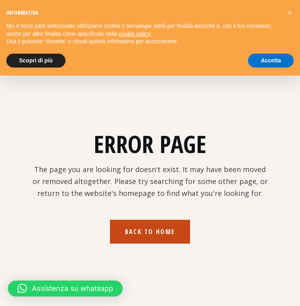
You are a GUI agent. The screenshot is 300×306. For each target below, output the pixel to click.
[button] (65, 288)
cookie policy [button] (134, 34)
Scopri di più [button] (36, 60)
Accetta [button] (271, 60)
